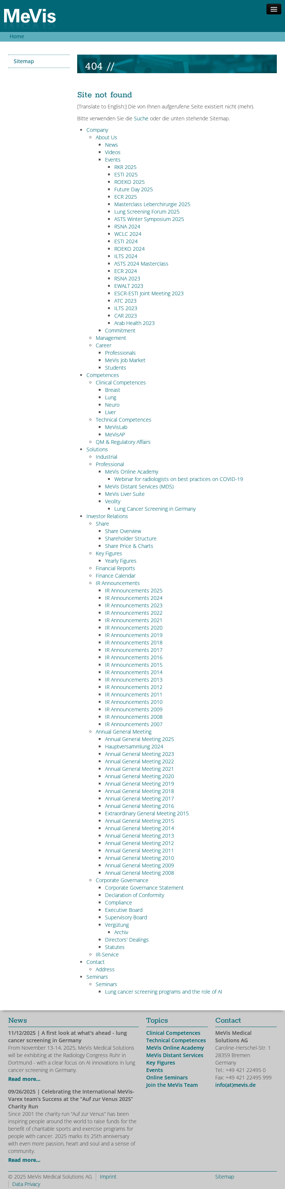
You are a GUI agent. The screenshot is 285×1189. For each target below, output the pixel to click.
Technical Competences (176, 1040)
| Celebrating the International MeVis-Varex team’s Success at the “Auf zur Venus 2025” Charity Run (71, 1099)
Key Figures (160, 1062)
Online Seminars (167, 1077)
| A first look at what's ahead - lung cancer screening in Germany (67, 1036)
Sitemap (24, 61)
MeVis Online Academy (175, 1047)
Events (154, 1069)
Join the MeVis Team (172, 1084)
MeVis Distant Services (174, 1055)
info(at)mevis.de (235, 1084)
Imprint (108, 1176)
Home (17, 36)
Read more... (24, 1078)
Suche (141, 118)
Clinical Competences (173, 1032)
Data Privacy (26, 1184)
